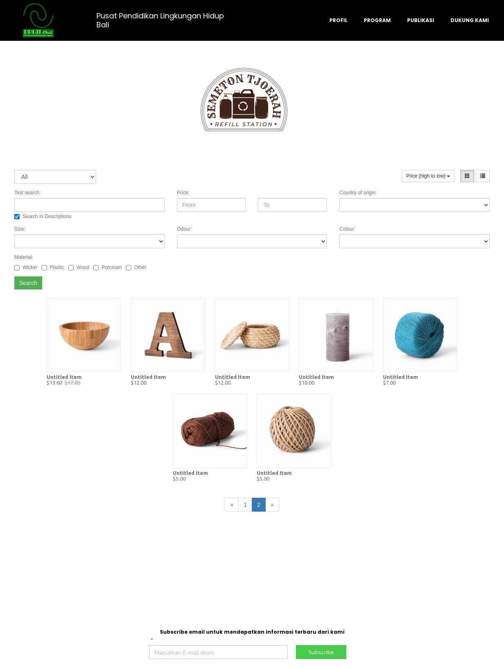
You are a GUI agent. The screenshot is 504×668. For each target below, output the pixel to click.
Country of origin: (357, 193)
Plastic (53, 267)
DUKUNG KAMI (469, 20)
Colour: (347, 229)
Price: (183, 193)
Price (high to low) (428, 176)
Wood (78, 267)
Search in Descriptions (43, 216)
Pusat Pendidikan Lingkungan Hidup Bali (160, 20)
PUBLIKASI (420, 20)
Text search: (27, 193)
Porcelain (107, 267)
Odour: (184, 229)
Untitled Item (64, 377)
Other (136, 267)
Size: (19, 229)
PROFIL (338, 20)
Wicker (26, 267)
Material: (23, 257)
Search (28, 283)
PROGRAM (377, 20)
